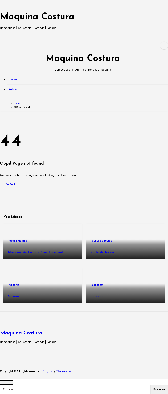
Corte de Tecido (102, 240)
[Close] (6, 382)
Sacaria (14, 284)
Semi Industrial (18, 240)
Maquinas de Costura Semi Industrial (35, 252)
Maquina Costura (43, 16)
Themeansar (64, 371)
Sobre (12, 89)
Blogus (47, 371)
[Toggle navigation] (3, 57)
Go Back (10, 184)
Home (12, 79)
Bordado (97, 284)
